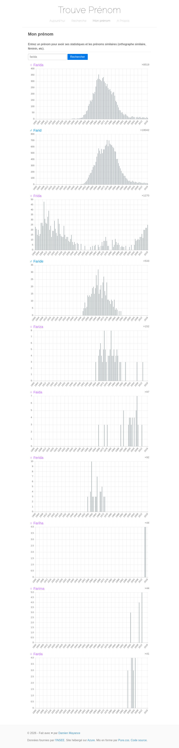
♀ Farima (37, 588)
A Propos (123, 20)
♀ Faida (36, 392)
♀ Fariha (37, 523)
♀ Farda (36, 654)
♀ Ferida (37, 458)
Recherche (78, 20)
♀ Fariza (36, 327)
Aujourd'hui (57, 20)
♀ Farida (37, 65)
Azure (91, 740)
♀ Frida (35, 196)
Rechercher (77, 56)
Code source (139, 740)
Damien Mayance (69, 733)
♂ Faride (37, 261)
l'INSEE (60, 740)
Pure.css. (124, 740)
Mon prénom (101, 20)
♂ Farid (35, 130)
